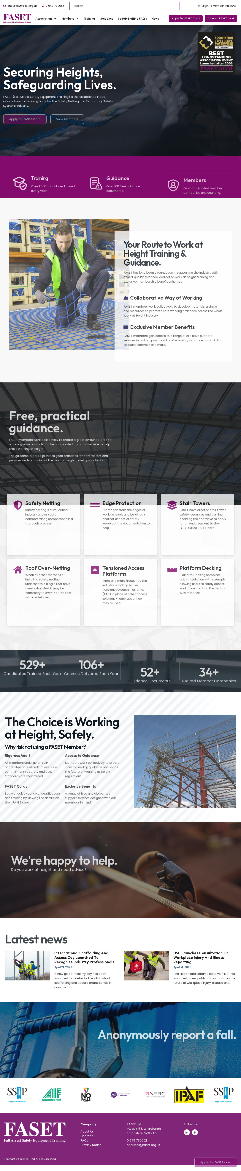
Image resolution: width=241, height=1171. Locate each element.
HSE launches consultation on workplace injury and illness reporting (201, 957)
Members (70, 18)
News (155, 18)
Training (89, 18)
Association (46, 18)
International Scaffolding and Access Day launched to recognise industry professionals (84, 957)
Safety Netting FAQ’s (132, 18)
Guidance (106, 18)
